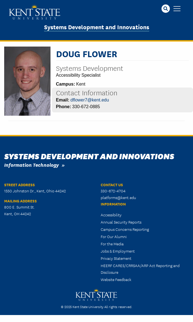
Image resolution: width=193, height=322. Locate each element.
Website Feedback (116, 279)
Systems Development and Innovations (96, 26)
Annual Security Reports (121, 222)
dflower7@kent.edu (90, 100)
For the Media (112, 244)
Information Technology (31, 164)
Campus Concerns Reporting (125, 229)
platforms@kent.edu (118, 197)
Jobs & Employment (118, 251)
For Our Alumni (114, 236)
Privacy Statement (116, 258)
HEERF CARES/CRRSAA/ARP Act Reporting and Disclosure (140, 268)
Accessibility (111, 215)
